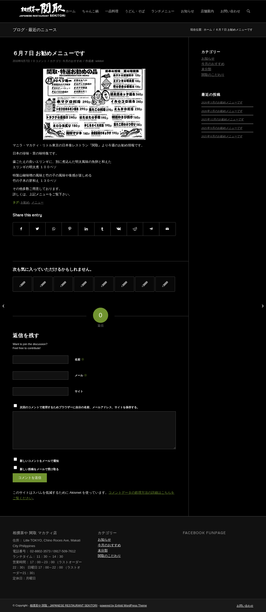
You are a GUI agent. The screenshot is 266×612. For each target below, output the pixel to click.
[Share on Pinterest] (70, 228)
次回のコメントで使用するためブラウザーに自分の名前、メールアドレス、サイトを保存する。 (80, 407)
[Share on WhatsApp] (54, 228)
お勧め (25, 202)
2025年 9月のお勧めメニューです (221, 127)
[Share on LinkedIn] (86, 228)
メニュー (37, 202)
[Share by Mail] (167, 228)
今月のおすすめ (72, 60)
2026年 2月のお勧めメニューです (221, 110)
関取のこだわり (212, 75)
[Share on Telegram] (151, 228)
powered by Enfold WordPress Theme (123, 605)
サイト (79, 391)
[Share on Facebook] (21, 228)
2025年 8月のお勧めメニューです (221, 136)
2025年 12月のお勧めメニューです (222, 119)
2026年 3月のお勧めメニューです (221, 102)
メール (81, 375)
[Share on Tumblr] (102, 228)
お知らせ (208, 58)
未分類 (206, 69)
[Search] (248, 11)
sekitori (99, 60)
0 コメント (40, 60)
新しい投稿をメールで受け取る (39, 469)
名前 (79, 359)
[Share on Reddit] (135, 228)
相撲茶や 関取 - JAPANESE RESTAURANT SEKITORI (63, 605)
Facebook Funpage (204, 533)
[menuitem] (70, 11)
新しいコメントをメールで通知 (39, 460)
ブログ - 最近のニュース (35, 29)
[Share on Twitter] (37, 228)
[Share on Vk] (119, 228)
